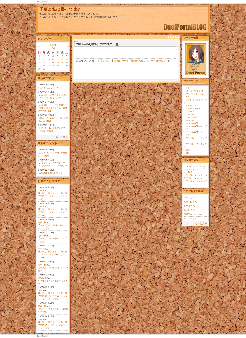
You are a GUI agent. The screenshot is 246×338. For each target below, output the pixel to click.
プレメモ (190, 114)
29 (39, 69)
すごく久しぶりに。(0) (48, 87)
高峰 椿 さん (190, 202)
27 (62, 65)
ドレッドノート (193, 108)
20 (62, 62)
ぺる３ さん (189, 197)
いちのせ (42, 277)
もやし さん (189, 210)
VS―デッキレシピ (194, 91)
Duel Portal (42, 2)
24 (48, 65)
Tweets (40, 74)
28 (67, 65)
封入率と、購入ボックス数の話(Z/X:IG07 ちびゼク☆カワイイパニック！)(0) (53, 325)
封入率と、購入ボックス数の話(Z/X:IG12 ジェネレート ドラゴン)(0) (52, 196)
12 (57, 59)
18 (53, 62)
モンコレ (190, 120)
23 (44, 65)
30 (44, 69)
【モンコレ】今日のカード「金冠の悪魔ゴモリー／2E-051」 (133, 60)
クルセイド (191, 105)
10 (48, 59)
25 (53, 65)
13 (62, 59)
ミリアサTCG (192, 117)
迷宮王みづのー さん (193, 214)
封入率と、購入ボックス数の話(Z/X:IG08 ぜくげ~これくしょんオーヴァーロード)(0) (52, 296)
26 (57, 65)
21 (67, 62)
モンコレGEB (192, 123)
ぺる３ (41, 190)
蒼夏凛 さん (189, 206)
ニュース (190, 111)
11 (53, 59)
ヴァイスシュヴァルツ (196, 166)
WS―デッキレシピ (195, 94)
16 (44, 62)
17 (48, 62)
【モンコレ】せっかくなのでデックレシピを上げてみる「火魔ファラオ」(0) (52, 108)
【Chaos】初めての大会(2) (50, 173)
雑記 (188, 153)
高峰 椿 (42, 222)
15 (39, 62)
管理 (188, 150)
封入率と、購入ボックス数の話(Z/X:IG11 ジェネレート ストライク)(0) (52, 212)
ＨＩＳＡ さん (190, 218)
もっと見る (62, 137)
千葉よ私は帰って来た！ (62, 9)
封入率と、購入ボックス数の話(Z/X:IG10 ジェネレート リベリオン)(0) (52, 254)
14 (67, 59)
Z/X (187, 96)
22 (39, 65)
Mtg (187, 88)
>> (67, 46)
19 (57, 62)
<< (38, 46)
